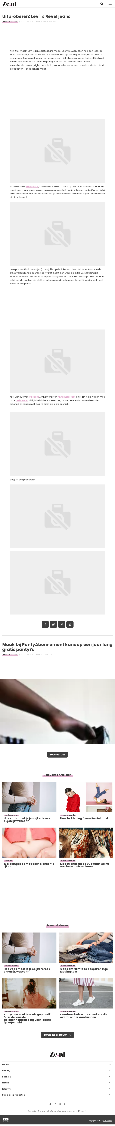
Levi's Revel (22, 400)
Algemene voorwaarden (67, 1111)
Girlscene (34, 396)
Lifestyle (7, 1088)
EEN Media (107, 1120)
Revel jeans (32, 186)
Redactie (32, 1111)
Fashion (6, 1076)
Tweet (53, 624)
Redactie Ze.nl (47, 655)
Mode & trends (10, 22)
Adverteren (51, 1111)
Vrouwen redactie (48, 22)
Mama (5, 1064)
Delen (45, 624)
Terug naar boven (55, 1035)
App (70, 624)
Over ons (41, 1111)
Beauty (6, 1070)
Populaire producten (13, 1094)
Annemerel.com (66, 396)
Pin (61, 624)
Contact (82, 1111)
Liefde (5, 1082)
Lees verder (57, 754)
